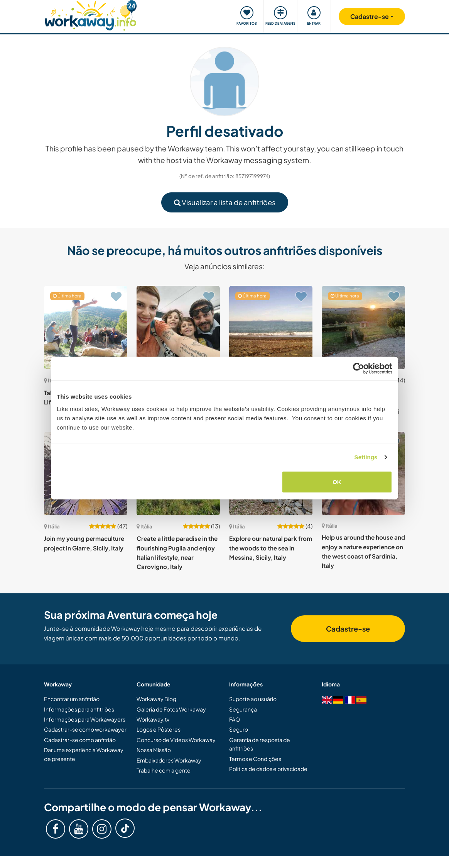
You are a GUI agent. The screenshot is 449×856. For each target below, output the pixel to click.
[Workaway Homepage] (90, 14)
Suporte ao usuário (253, 698)
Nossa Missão (154, 749)
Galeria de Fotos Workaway (171, 709)
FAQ (234, 719)
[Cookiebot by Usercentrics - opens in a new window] (358, 368)
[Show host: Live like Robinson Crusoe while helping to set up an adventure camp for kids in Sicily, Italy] (270, 327)
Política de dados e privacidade (268, 768)
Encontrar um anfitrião (72, 698)
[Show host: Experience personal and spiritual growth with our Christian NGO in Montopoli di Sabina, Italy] (363, 327)
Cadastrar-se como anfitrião (80, 739)
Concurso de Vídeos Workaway (176, 739)
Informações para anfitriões (79, 709)
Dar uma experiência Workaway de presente (83, 754)
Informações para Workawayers (84, 719)
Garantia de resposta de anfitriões (259, 744)
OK (337, 481)
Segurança (243, 709)
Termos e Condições (255, 758)
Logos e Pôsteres (159, 729)
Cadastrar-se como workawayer (85, 729)
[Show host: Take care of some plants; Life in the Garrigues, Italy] (85, 327)
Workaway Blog (156, 698)
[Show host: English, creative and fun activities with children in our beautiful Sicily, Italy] (178, 327)
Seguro (238, 729)
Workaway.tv (153, 719)
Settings (366, 457)
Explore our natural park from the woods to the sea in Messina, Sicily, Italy (270, 548)
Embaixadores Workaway (169, 760)
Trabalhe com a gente (164, 770)
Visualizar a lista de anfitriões (224, 202)
